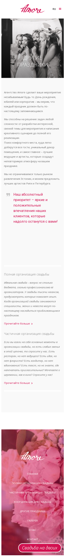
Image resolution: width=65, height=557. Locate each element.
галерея (32, 520)
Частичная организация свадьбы (29, 334)
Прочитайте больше (18, 323)
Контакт (32, 539)
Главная (32, 473)
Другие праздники (32, 511)
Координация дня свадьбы (32, 501)
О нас (32, 530)
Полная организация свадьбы (26, 274)
